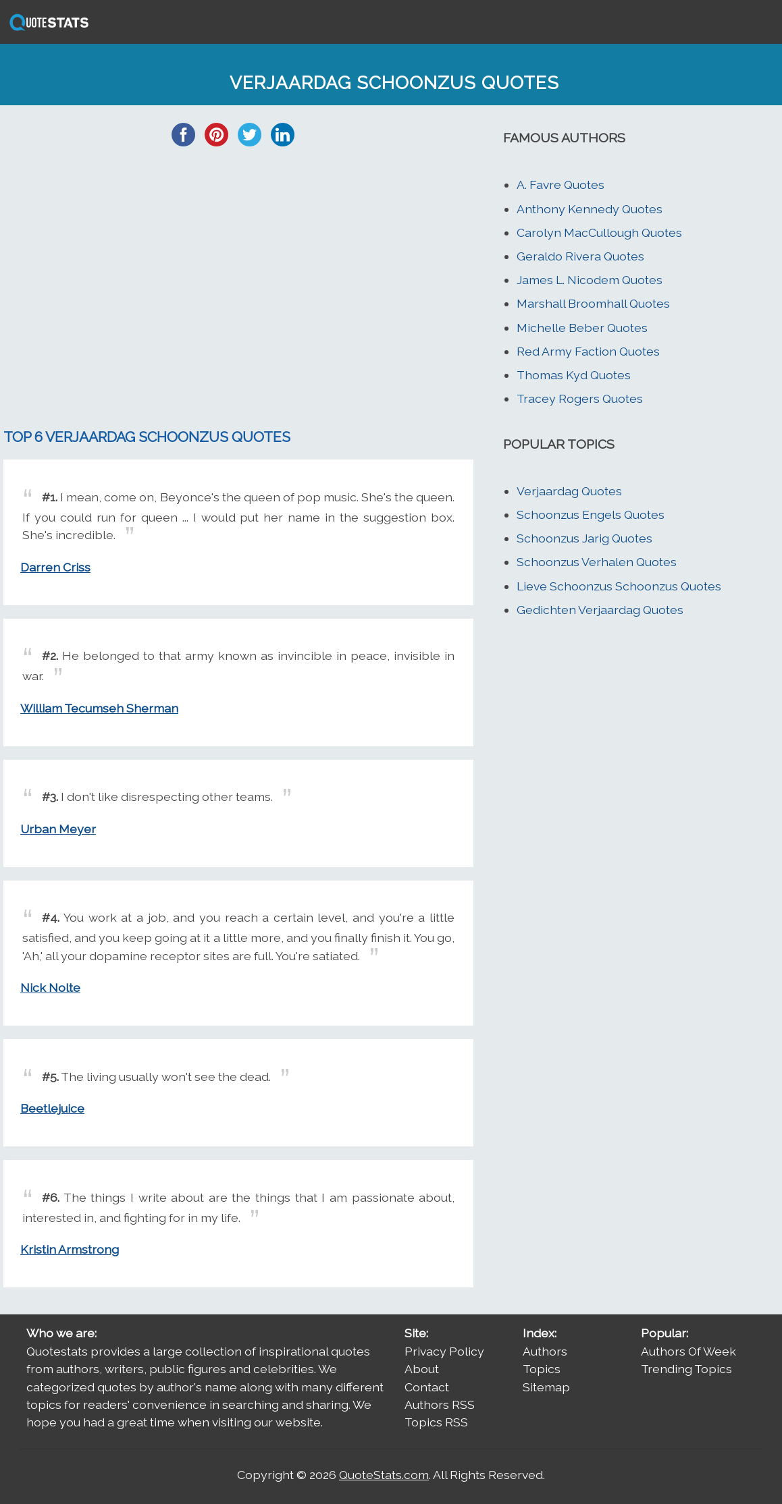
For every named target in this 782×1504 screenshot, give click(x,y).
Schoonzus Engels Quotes (590, 514)
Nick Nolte (50, 987)
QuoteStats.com (384, 1475)
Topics (542, 1369)
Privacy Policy (444, 1351)
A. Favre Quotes (560, 184)
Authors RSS (440, 1404)
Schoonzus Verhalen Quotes (597, 562)
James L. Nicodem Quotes (589, 280)
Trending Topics (686, 1369)
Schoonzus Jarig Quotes (584, 538)
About (422, 1369)
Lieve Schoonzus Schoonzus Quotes (619, 586)
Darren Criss (55, 567)
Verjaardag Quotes (569, 491)
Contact (427, 1387)
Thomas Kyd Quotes (574, 375)
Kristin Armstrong (69, 1249)
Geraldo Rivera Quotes (580, 256)
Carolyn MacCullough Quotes (599, 232)
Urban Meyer (58, 829)
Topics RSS (436, 1422)
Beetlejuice (52, 1108)
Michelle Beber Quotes (582, 328)
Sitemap (546, 1387)
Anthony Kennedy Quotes (589, 209)
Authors (545, 1351)
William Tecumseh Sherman (99, 708)
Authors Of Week (688, 1351)
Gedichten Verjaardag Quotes (600, 610)
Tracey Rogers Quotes (580, 398)
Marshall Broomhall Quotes (593, 303)
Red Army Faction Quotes (588, 351)
